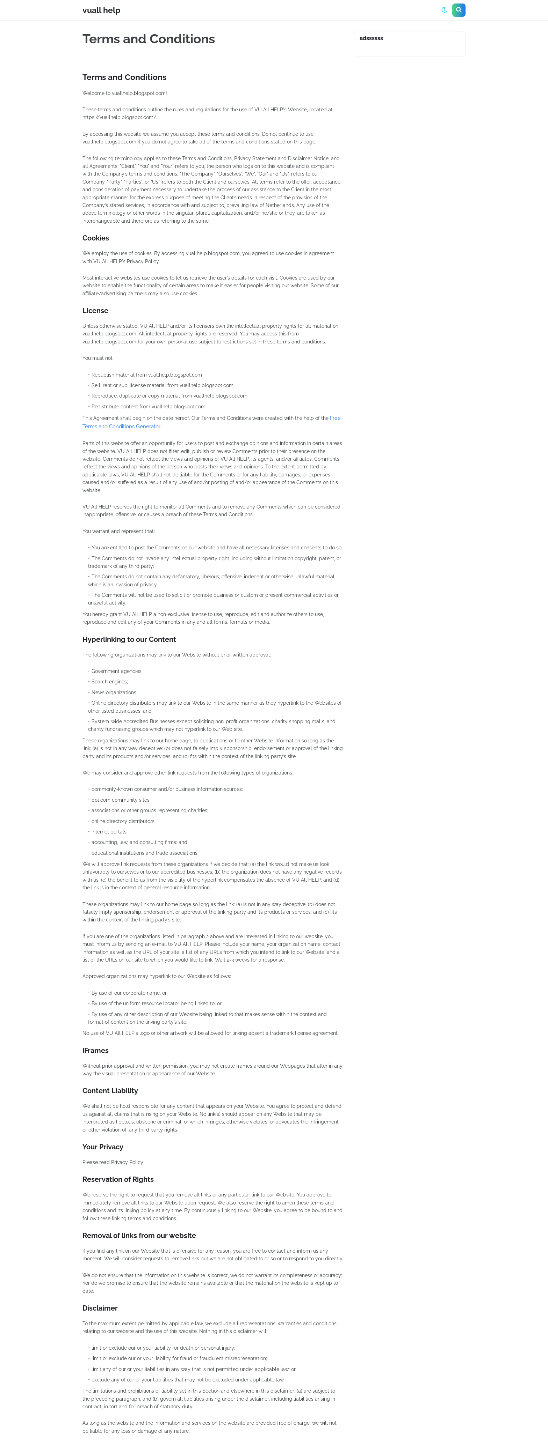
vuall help (101, 10)
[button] (444, 10)
